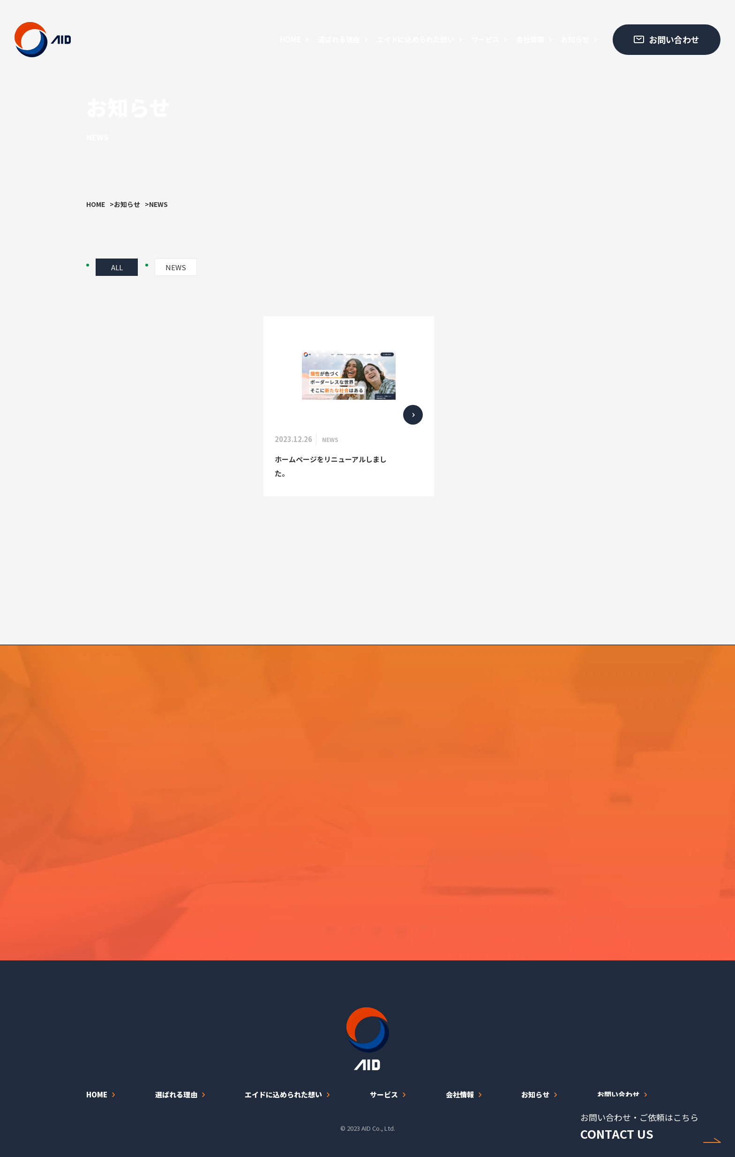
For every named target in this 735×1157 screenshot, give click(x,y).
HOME (290, 39)
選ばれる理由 (339, 39)
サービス (485, 39)
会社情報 (530, 39)
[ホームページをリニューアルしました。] (349, 406)
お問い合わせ (618, 1094)
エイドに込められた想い (415, 39)
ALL (117, 267)
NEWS (175, 267)
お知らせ (575, 39)
